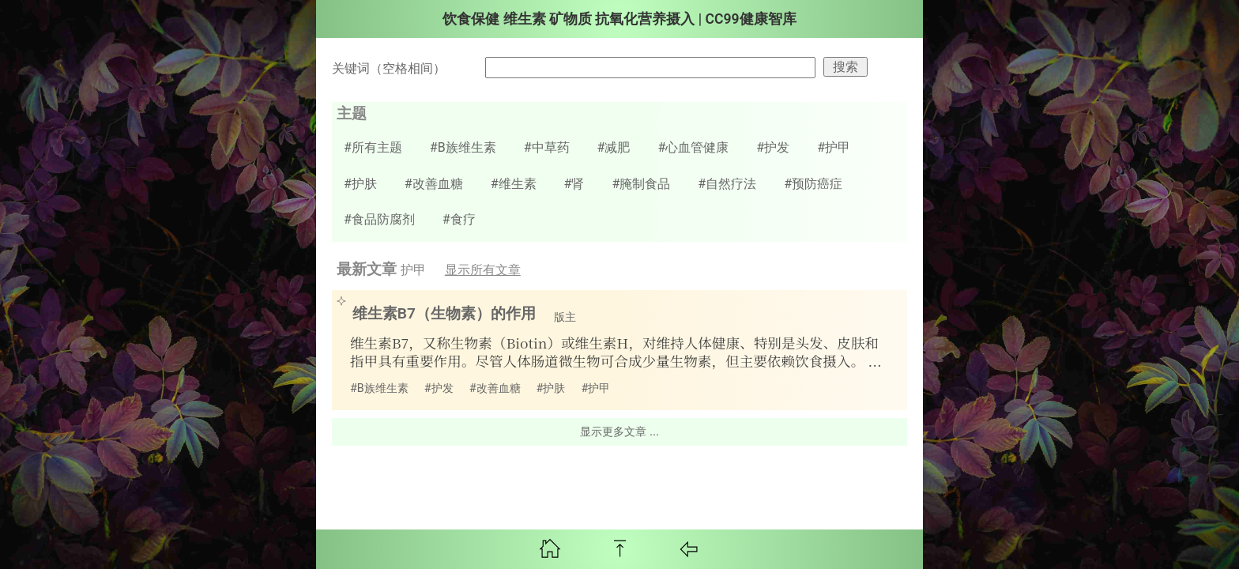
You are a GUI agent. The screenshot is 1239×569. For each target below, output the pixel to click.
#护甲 (833, 147)
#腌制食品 (641, 183)
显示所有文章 (483, 269)
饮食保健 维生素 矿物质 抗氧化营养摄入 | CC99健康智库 (619, 19)
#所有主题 (373, 147)
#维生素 (514, 183)
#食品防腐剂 (379, 219)
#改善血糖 (434, 183)
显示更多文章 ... (619, 431)
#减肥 (614, 147)
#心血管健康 (693, 147)
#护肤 (360, 183)
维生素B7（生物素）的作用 (436, 313)
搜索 (845, 66)
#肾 (574, 183)
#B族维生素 (463, 147)
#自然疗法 (727, 183)
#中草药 (547, 147)
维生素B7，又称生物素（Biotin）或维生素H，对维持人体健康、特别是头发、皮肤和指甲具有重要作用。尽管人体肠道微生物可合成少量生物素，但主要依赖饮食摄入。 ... (616, 352)
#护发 (772, 147)
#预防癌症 (813, 183)
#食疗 (459, 219)
